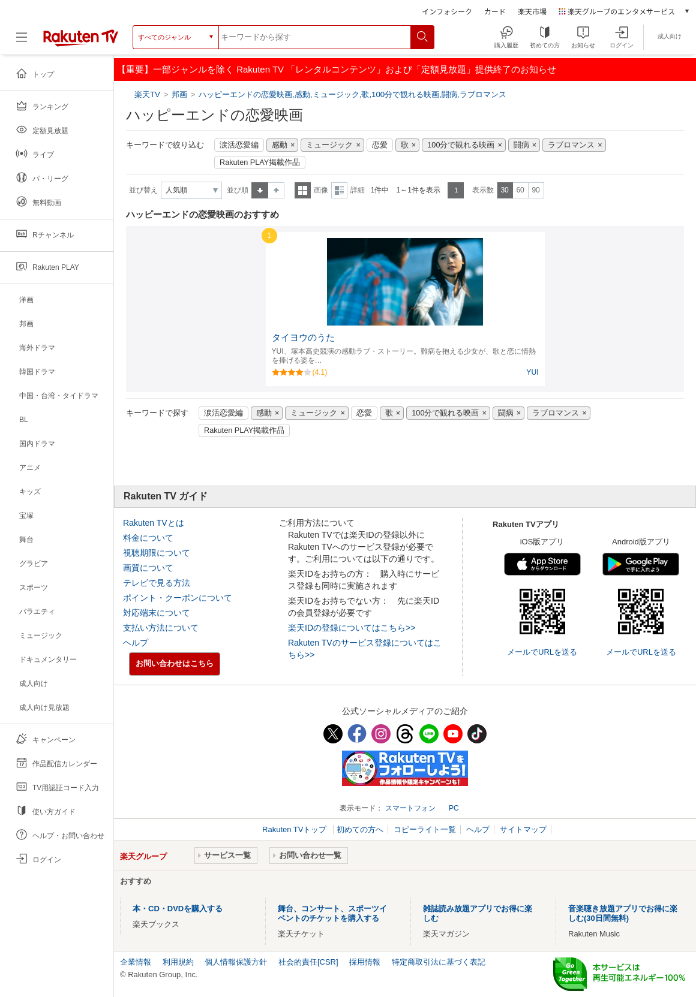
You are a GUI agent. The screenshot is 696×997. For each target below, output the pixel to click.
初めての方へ (360, 829)
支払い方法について (161, 627)
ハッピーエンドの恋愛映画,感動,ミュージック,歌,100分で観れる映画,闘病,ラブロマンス (352, 94)
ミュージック (329, 145)
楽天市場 (532, 11)
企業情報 (135, 961)
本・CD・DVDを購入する (178, 908)
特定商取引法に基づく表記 (438, 961)
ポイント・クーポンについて (177, 598)
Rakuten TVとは (153, 523)
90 (535, 190)
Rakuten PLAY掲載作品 (260, 162)
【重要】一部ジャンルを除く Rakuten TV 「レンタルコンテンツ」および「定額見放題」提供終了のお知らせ (336, 69)
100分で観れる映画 (460, 145)
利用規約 (178, 961)
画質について (148, 568)
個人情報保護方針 (236, 961)
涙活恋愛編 (239, 145)
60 (520, 190)
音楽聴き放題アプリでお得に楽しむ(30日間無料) (622, 913)
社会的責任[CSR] (308, 961)
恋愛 (380, 145)
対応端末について (156, 613)
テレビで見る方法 (156, 583)
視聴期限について (156, 553)
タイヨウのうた (303, 337)
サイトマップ (523, 829)
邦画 (179, 94)
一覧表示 (303, 190)
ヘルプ (135, 642)
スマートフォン (410, 808)
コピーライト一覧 (425, 829)
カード (495, 11)
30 (504, 190)
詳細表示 (339, 190)
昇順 (259, 190)
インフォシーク (447, 11)
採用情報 (364, 961)
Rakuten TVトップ (295, 829)
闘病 (521, 145)
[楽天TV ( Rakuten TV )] (80, 41)
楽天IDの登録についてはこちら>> (351, 627)
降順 (276, 190)
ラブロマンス (571, 145)
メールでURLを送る (542, 651)
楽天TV (148, 94)
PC (454, 808)
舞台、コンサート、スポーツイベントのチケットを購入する (332, 913)
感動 (279, 145)
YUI (532, 372)
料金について (148, 538)
